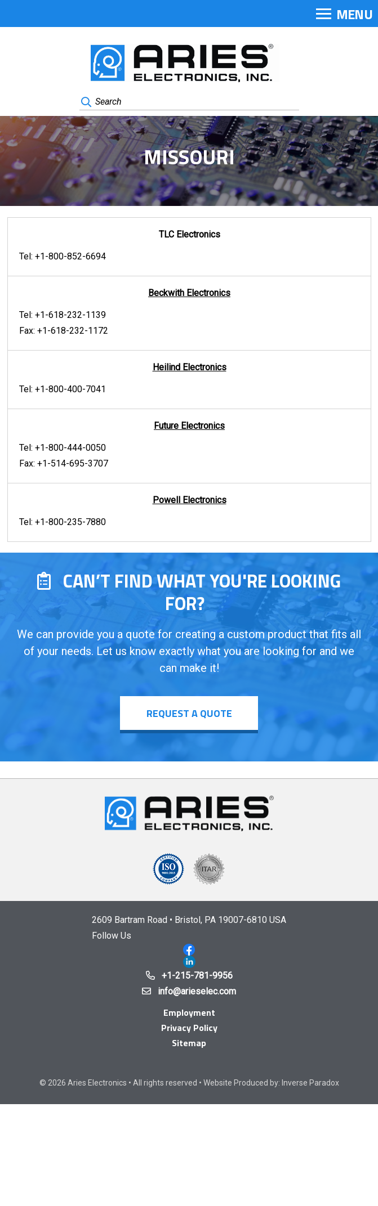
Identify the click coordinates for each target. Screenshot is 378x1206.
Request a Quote (189, 713)
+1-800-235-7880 (70, 522)
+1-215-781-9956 (197, 975)
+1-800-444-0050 (70, 447)
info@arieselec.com (197, 991)
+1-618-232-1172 (72, 330)
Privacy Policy (189, 1027)
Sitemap (189, 1043)
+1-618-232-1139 (70, 315)
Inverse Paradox (310, 1082)
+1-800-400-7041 (70, 389)
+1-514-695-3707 (72, 463)
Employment (189, 1012)
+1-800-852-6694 (70, 256)
